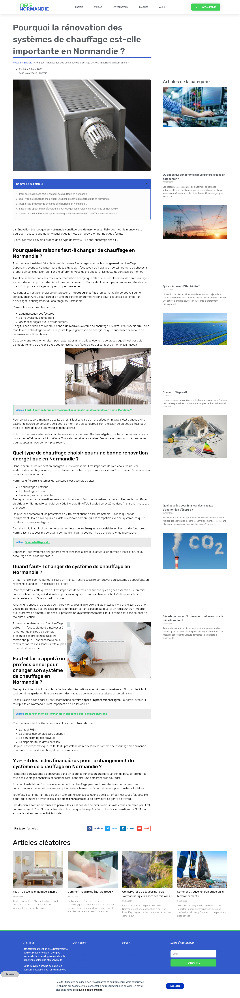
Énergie (79, 7)
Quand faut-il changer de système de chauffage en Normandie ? (53, 203)
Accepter (175, 986)
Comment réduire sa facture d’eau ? (90, 891)
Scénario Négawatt (175, 392)
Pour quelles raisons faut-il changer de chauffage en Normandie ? (54, 194)
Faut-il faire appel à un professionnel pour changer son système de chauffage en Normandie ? (69, 208)
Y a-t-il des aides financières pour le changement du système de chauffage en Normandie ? (68, 213)
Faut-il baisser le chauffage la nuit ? (35, 891)
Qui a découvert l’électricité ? (181, 286)
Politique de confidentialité (87, 960)
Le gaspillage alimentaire (135, 954)
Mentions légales (82, 954)
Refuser (10, 974)
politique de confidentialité (87, 989)
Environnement (120, 7)
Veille (162, 7)
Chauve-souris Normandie (135, 949)
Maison (98, 7)
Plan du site (79, 966)
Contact (77, 949)
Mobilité (143, 7)
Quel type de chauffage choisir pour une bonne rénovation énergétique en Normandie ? (65, 198)
